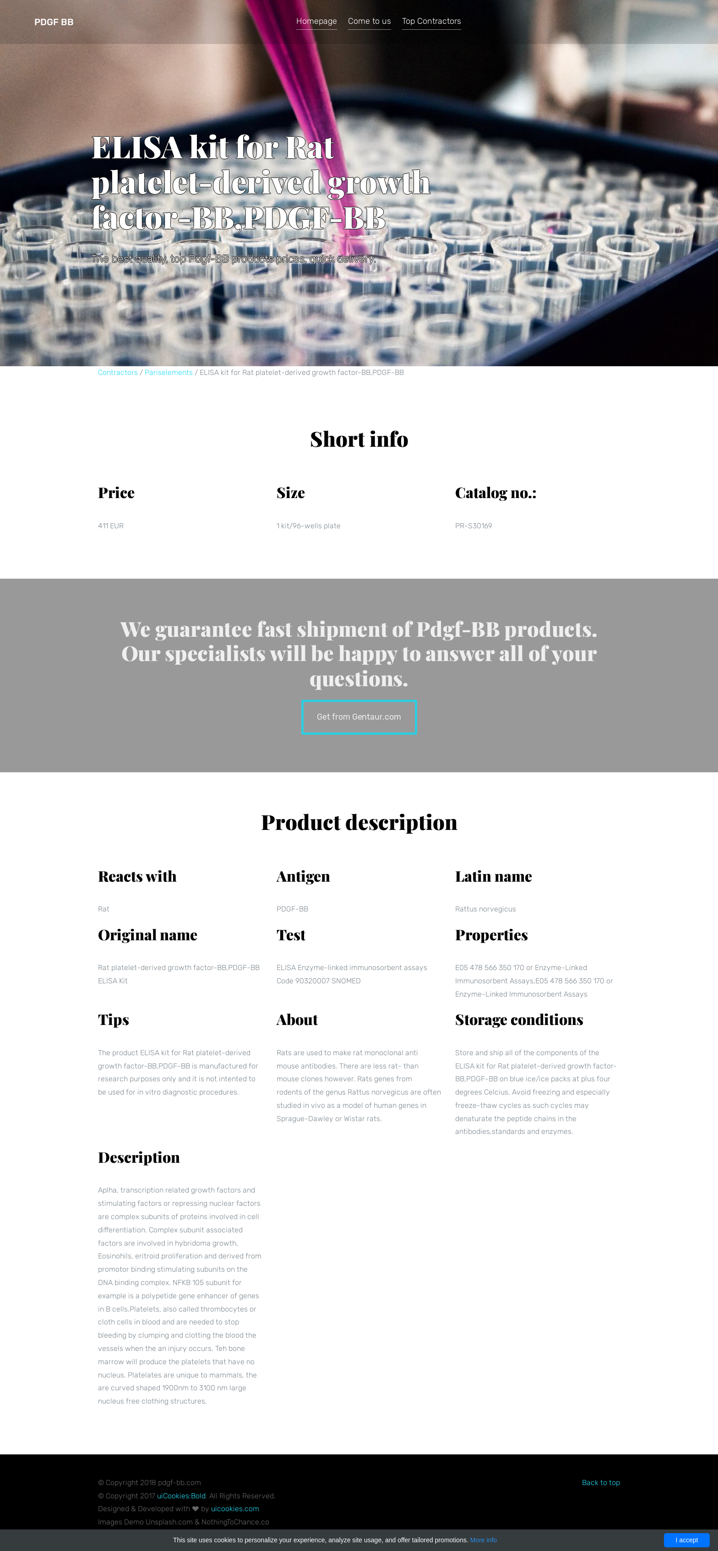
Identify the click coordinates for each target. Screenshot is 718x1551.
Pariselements (169, 372)
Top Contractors (431, 21)
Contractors (118, 372)
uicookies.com (235, 1508)
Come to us (369, 21)
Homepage (316, 21)
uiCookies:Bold (181, 1495)
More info (483, 1540)
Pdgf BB (54, 21)
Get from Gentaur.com (359, 716)
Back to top (601, 1482)
